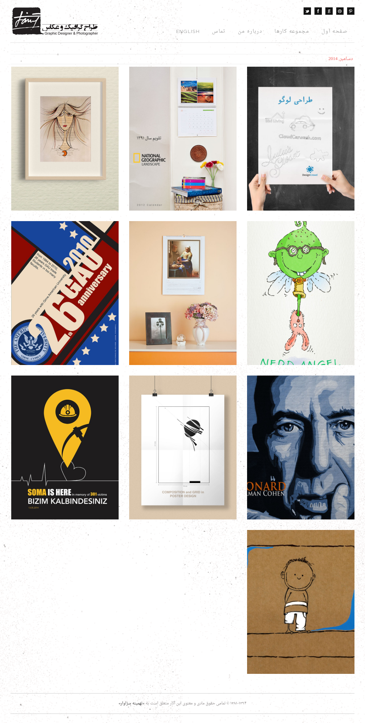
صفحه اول (334, 31)
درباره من (250, 31)
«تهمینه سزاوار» (132, 703)
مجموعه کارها (291, 31)
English (188, 31)
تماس (219, 31)
